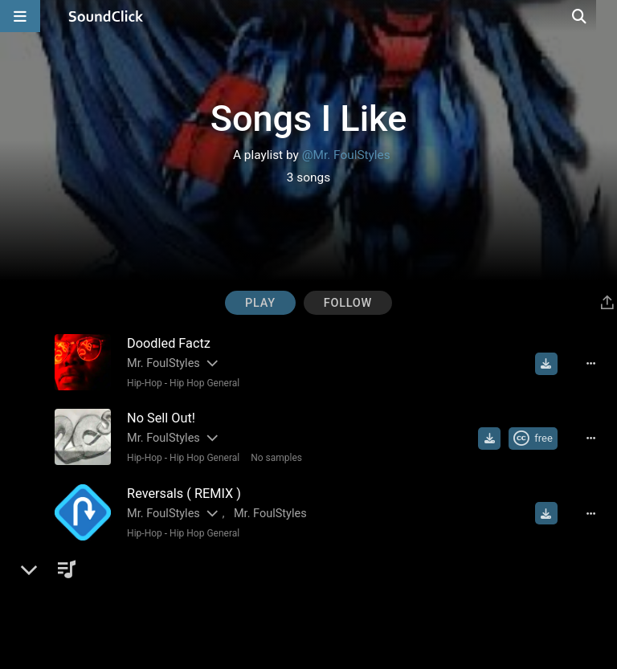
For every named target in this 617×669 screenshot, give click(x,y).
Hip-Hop (141, 383)
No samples (273, 456)
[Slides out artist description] (208, 363)
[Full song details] (595, 364)
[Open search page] (601, 16)
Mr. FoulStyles (160, 363)
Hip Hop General (201, 383)
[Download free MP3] (550, 364)
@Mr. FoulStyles (346, 155)
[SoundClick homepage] (106, 16)
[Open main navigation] (20, 16)
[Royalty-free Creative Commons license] (537, 437)
